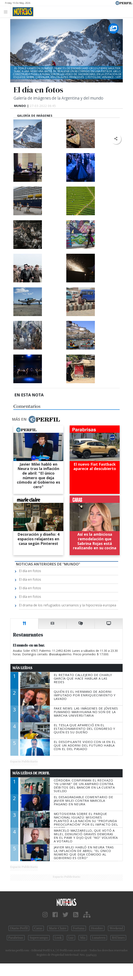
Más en (36, 419)
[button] (115, 139)
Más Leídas (22, 667)
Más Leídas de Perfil (31, 773)
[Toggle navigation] (6, 11)
